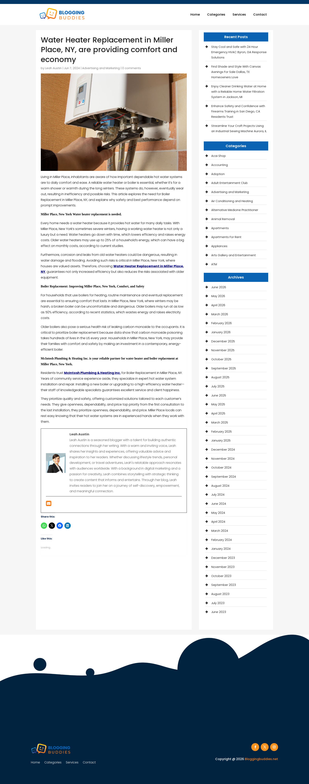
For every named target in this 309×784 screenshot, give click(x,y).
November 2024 (223, 458)
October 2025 (221, 359)
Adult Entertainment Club (229, 183)
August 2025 (220, 377)
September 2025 (223, 368)
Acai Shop (218, 156)
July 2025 (217, 386)
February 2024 (221, 540)
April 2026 (218, 305)
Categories (216, 14)
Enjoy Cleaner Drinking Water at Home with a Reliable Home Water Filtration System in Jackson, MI (238, 91)
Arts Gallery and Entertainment (233, 255)
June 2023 (218, 612)
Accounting (219, 165)
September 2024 (223, 476)
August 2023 (220, 594)
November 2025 (223, 350)
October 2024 (221, 467)
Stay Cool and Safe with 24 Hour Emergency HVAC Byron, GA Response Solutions (239, 52)
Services (239, 14)
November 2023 (223, 567)
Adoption (218, 174)
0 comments (131, 68)
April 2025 (218, 413)
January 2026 (221, 332)
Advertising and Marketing (101, 68)
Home (195, 14)
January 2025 (221, 440)
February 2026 (221, 323)
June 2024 (218, 504)
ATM (214, 264)
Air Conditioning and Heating (232, 201)
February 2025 (221, 431)
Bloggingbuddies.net (261, 759)
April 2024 (218, 522)
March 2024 (219, 531)
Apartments (220, 228)
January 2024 (221, 549)
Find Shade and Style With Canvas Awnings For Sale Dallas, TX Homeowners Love (236, 71)
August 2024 (220, 486)
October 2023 (221, 576)
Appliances (219, 246)
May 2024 (218, 513)
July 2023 (217, 603)
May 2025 (218, 404)
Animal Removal (223, 219)
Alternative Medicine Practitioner (234, 210)
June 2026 (218, 287)
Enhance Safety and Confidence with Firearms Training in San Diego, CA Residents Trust (238, 111)
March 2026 (219, 314)
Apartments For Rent (226, 237)
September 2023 (223, 585)
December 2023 (223, 558)
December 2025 (223, 341)
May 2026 (218, 296)
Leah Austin (53, 68)
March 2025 (219, 422)
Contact (260, 14)
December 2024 (223, 449)
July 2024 (217, 494)
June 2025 (218, 395)
